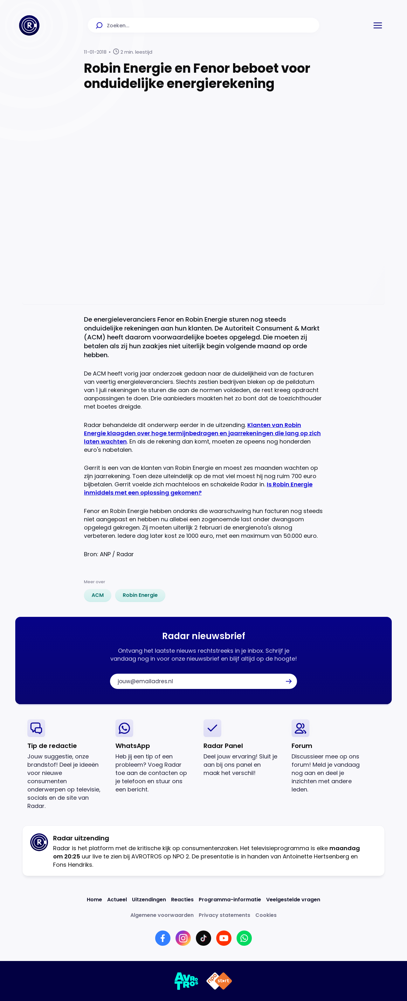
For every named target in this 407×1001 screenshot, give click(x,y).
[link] (97, 595)
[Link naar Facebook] (162, 938)
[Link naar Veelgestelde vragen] (293, 900)
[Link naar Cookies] (266, 915)
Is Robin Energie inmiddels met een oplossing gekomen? (198, 488)
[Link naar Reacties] (182, 900)
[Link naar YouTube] (223, 938)
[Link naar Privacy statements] (224, 915)
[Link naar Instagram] (183, 938)
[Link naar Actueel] (117, 900)
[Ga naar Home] (29, 25)
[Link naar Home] (94, 900)
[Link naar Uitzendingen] (149, 900)
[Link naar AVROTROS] (186, 981)
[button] (378, 25)
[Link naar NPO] (219, 981)
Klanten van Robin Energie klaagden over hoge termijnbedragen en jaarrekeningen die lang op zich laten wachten (202, 433)
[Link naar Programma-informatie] (230, 900)
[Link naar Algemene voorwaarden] (162, 915)
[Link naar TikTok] (203, 938)
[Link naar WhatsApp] (244, 938)
